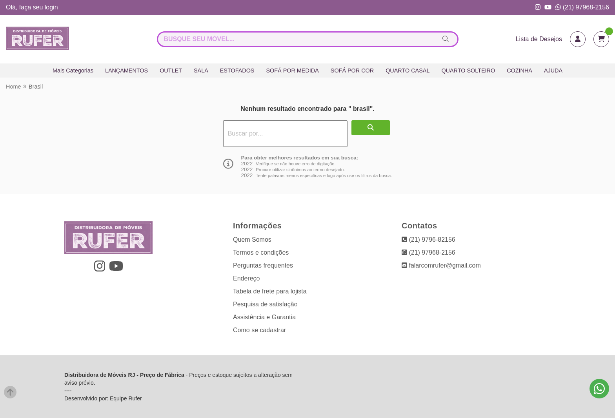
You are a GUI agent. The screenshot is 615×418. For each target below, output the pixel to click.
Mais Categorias (73, 70)
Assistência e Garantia (264, 317)
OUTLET (171, 70)
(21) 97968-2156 (582, 7)
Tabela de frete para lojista (270, 291)
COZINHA (519, 70)
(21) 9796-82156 (428, 239)
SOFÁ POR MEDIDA (292, 70)
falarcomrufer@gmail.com (441, 265)
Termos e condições (261, 252)
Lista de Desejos (539, 39)
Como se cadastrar (259, 330)
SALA (201, 70)
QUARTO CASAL (407, 70)
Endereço (246, 278)
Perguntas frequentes (263, 265)
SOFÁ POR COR (352, 70)
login (51, 7)
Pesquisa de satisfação (265, 304)
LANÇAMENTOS (126, 70)
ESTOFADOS (237, 70)
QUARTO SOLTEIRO (468, 70)
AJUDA (553, 70)
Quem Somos (252, 239)
